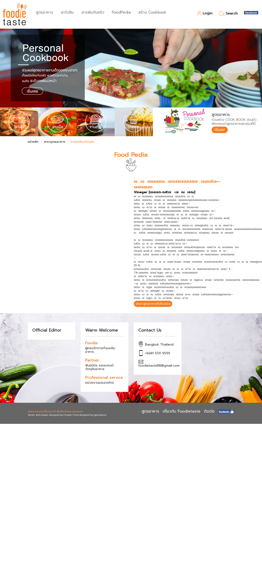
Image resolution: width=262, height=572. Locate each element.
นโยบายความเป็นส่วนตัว (42, 411)
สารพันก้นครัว (92, 11)
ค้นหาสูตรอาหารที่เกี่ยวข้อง (153, 304)
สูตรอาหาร (44, 11)
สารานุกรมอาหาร (54, 142)
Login (205, 13)
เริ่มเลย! (219, 129)
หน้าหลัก (33, 142)
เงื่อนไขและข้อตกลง (71, 411)
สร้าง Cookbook (152, 11)
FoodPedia (121, 11)
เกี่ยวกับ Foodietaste (181, 411)
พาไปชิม (67, 11)
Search (228, 13)
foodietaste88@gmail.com (159, 365)
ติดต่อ (209, 411)
